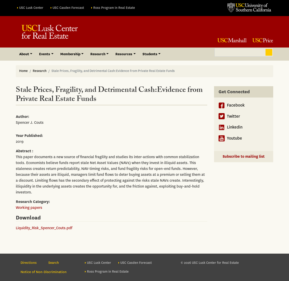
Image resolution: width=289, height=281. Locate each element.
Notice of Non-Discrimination (44, 272)
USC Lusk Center (31, 8)
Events (44, 54)
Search (269, 52)
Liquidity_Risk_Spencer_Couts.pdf (44, 228)
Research (40, 71)
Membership (70, 54)
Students (149, 54)
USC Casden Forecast (68, 8)
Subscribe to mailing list (244, 156)
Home (23, 71)
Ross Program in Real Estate (114, 8)
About (24, 54)
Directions (29, 262)
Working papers (29, 207)
